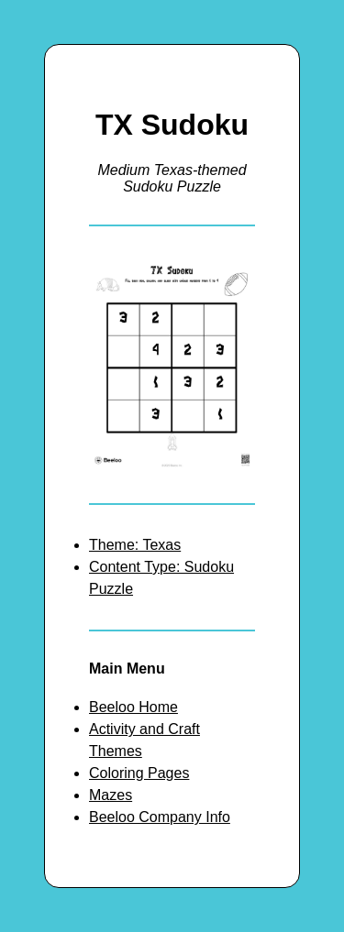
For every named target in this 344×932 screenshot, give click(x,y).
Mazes (110, 795)
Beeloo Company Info (159, 817)
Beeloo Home (133, 707)
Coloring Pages (139, 773)
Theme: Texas (135, 545)
